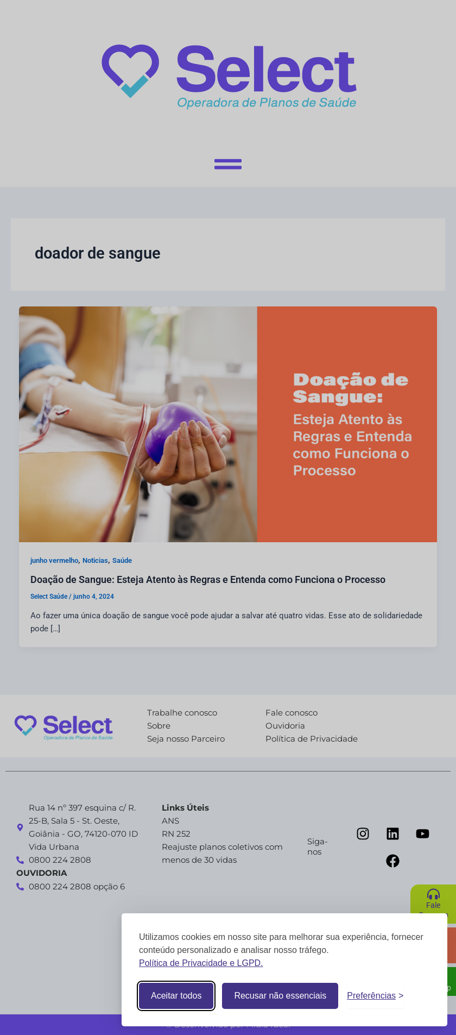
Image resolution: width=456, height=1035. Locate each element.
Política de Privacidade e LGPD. (201, 963)
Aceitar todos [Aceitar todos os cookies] (176, 995)
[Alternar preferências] (375, 995)
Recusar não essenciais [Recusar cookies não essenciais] (280, 995)
